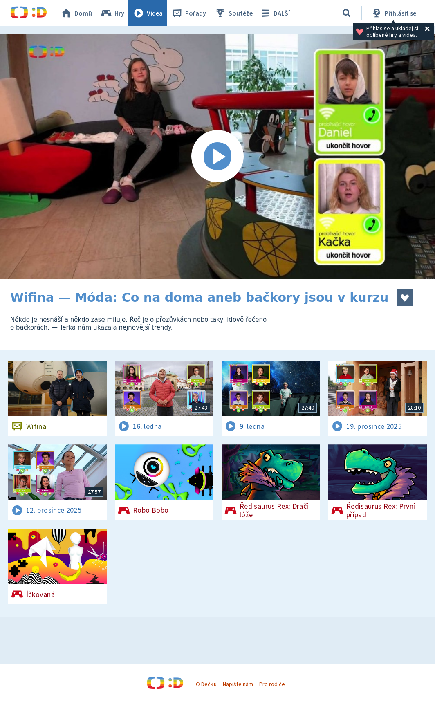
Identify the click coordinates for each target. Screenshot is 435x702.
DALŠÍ (274, 13)
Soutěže (233, 13)
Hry (112, 13)
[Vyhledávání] (346, 13)
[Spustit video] (217, 156)
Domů (76, 13)
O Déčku (206, 684)
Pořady (188, 13)
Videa (147, 13)
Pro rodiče (272, 684)
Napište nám (238, 684)
